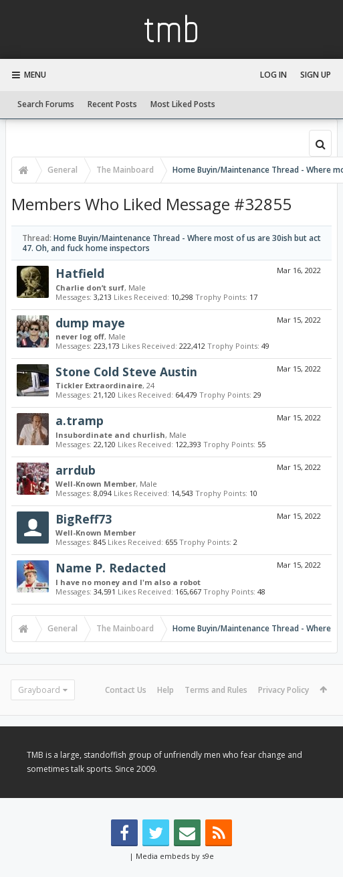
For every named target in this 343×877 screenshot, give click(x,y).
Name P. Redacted (110, 568)
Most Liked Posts (182, 104)
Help (165, 690)
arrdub (75, 470)
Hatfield (79, 273)
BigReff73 (83, 519)
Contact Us (125, 690)
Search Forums (45, 104)
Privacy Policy (283, 690)
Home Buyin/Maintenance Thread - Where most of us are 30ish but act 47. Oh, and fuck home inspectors (171, 243)
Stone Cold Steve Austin (126, 372)
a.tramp (79, 420)
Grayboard (39, 690)
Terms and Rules (216, 690)
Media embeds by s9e (175, 856)
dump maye (90, 323)
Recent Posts (112, 104)
